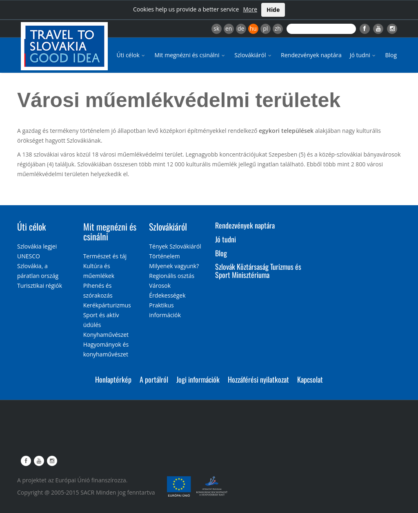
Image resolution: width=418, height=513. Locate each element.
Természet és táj (105, 256)
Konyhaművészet (106, 334)
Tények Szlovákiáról (175, 246)
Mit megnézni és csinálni (190, 55)
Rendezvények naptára (311, 55)
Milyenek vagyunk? (174, 266)
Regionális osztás (171, 276)
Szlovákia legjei (37, 246)
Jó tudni (363, 55)
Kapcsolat (310, 379)
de (241, 28)
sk (216, 28)
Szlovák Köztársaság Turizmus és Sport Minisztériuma (258, 270)
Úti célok (132, 55)
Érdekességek (167, 295)
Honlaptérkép (113, 379)
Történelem (164, 256)
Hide (273, 9)
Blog (391, 55)
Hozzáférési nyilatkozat (258, 379)
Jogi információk (198, 379)
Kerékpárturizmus (107, 305)
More (250, 9)
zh (278, 28)
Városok (160, 285)
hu (253, 28)
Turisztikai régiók (39, 285)
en (228, 28)
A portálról (154, 379)
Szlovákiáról (253, 55)
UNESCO (28, 256)
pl (265, 28)
